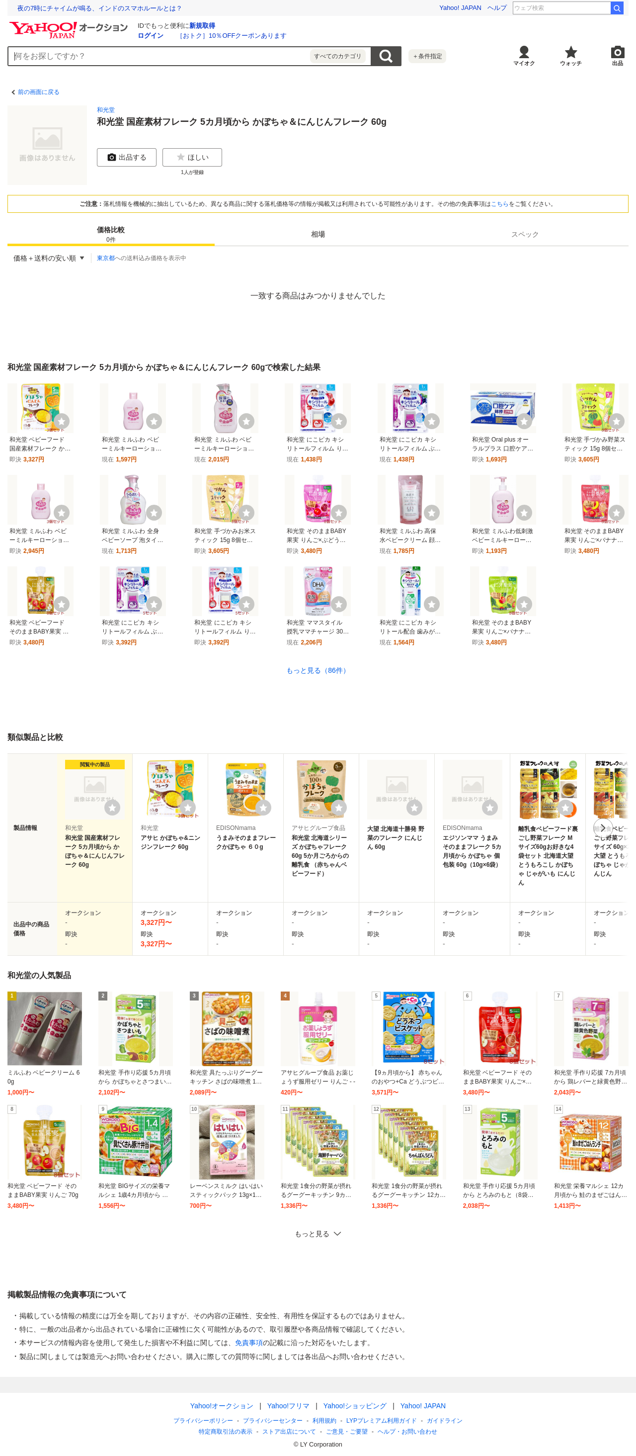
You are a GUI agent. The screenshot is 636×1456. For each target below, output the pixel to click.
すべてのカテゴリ (338, 56)
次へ (603, 828)
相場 (318, 234)
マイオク (524, 63)
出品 (617, 63)
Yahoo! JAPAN (460, 7)
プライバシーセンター (273, 1420)
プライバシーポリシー (203, 1420)
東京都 (106, 258)
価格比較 (111, 235)
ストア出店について (289, 1431)
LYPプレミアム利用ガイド (381, 1420)
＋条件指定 (427, 56)
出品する (127, 157)
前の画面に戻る (39, 92)
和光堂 (106, 109)
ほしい (192, 157)
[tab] (111, 234)
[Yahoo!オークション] (70, 24)
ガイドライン (445, 1420)
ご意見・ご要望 (347, 1431)
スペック (525, 234)
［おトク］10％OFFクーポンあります (231, 35)
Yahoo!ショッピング (355, 1406)
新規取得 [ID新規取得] (202, 25)
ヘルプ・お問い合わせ (407, 1431)
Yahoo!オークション (221, 1406)
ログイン (150, 35)
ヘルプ (497, 7)
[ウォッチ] (62, 421)
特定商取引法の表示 (225, 1431)
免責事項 (249, 1343)
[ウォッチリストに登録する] (112, 808)
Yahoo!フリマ (288, 1406)
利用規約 (324, 1420)
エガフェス (588, 7)
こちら (500, 203)
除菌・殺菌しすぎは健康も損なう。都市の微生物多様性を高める (111, 8)
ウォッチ (571, 63)
